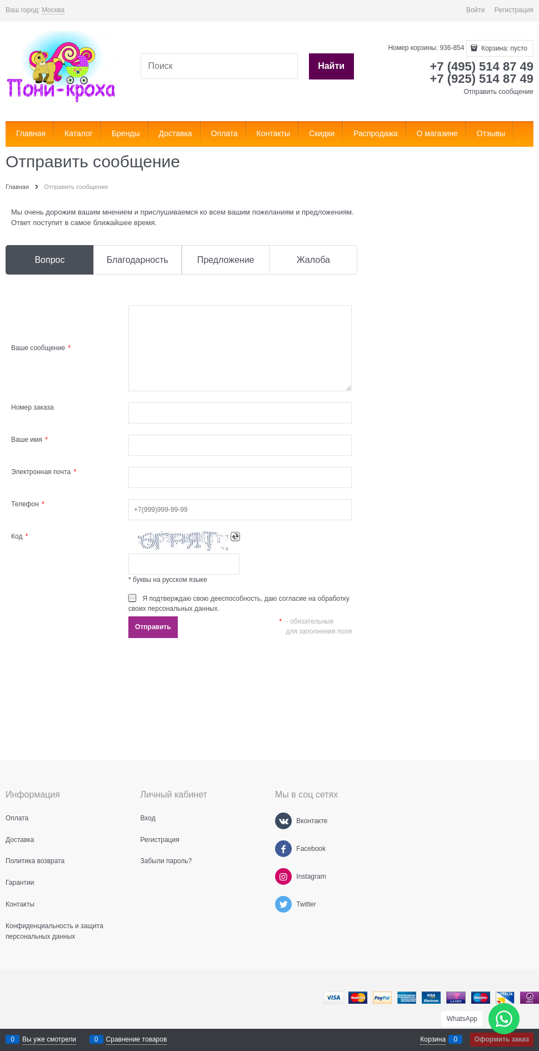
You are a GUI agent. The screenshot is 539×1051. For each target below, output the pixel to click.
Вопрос (49, 260)
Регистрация (514, 10)
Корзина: (503, 48)
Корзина (433, 1039)
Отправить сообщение (498, 92)
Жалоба (313, 260)
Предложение (225, 260)
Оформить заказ (502, 1039)
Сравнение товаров (136, 1039)
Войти (475, 10)
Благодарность (137, 260)
